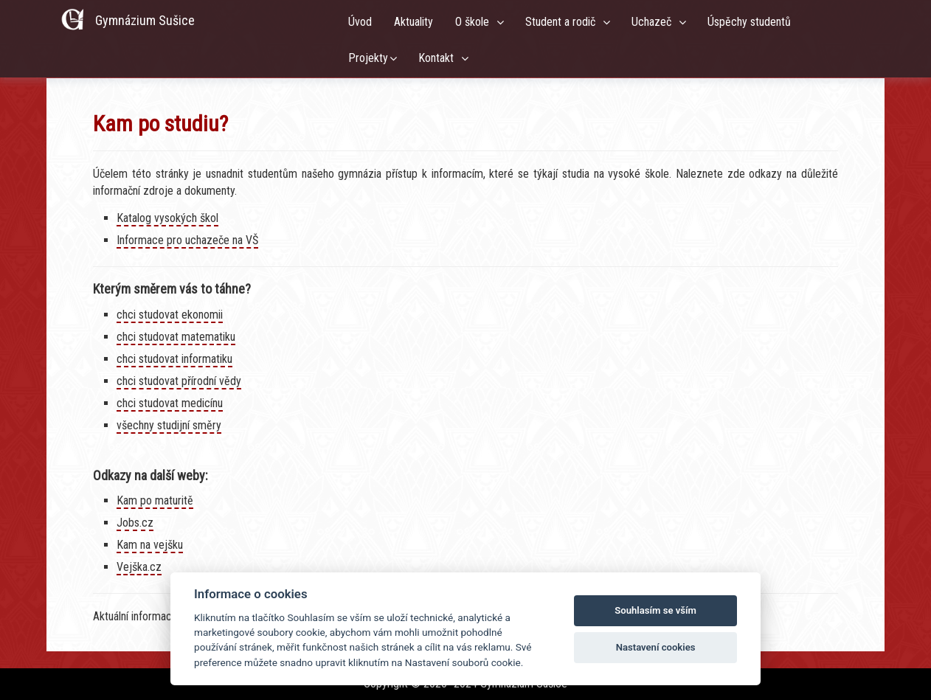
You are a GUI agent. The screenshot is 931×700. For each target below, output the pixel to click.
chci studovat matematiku (176, 337)
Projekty (368, 58)
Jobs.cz (135, 523)
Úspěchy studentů (752, 22)
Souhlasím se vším (655, 610)
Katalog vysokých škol (167, 218)
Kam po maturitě (155, 500)
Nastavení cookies (656, 647)
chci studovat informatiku (174, 359)
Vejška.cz (139, 567)
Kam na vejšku (150, 545)
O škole (475, 22)
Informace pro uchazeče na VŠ (187, 240)
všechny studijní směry (169, 425)
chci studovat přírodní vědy (179, 381)
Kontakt (439, 58)
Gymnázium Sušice (145, 20)
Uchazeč (654, 22)
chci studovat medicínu (170, 403)
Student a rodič (563, 22)
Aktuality (413, 22)
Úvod (360, 22)
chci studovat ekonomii (170, 315)
